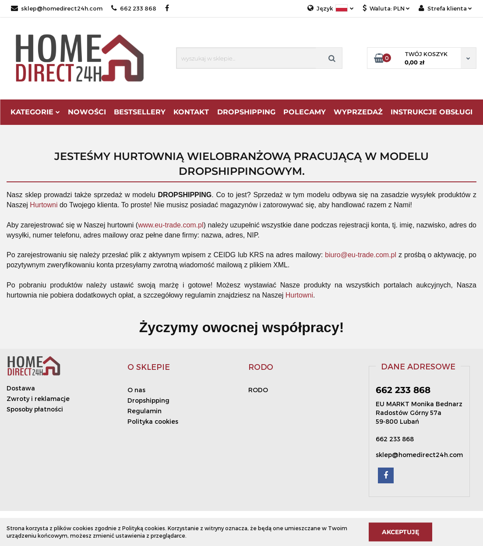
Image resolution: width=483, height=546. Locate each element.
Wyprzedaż (358, 112)
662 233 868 (133, 8)
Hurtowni (43, 205)
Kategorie (35, 112)
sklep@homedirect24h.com (56, 8)
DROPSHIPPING (246, 112)
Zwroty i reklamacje (38, 398)
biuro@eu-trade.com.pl (360, 255)
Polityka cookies (152, 421)
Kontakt (191, 112)
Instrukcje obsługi (431, 112)
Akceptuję (400, 531)
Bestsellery (140, 112)
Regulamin (144, 411)
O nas (136, 390)
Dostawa (21, 388)
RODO (258, 390)
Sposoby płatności (35, 409)
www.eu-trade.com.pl (170, 225)
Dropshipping (148, 400)
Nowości (87, 112)
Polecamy (304, 112)
